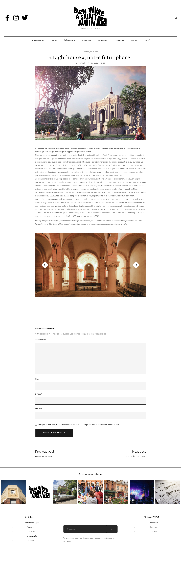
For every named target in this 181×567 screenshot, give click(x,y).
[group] (90, 265)
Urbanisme (86, 40)
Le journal (94, 52)
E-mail (38, 394)
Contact (134, 40)
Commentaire (41, 340)
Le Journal (103, 40)
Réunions (120, 40)
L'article (86, 52)
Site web (38, 409)
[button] (45, 265)
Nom (37, 379)
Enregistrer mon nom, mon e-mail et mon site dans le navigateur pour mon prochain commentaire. (78, 425)
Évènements (69, 40)
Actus (54, 40)
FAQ (147, 40)
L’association (38, 40)
